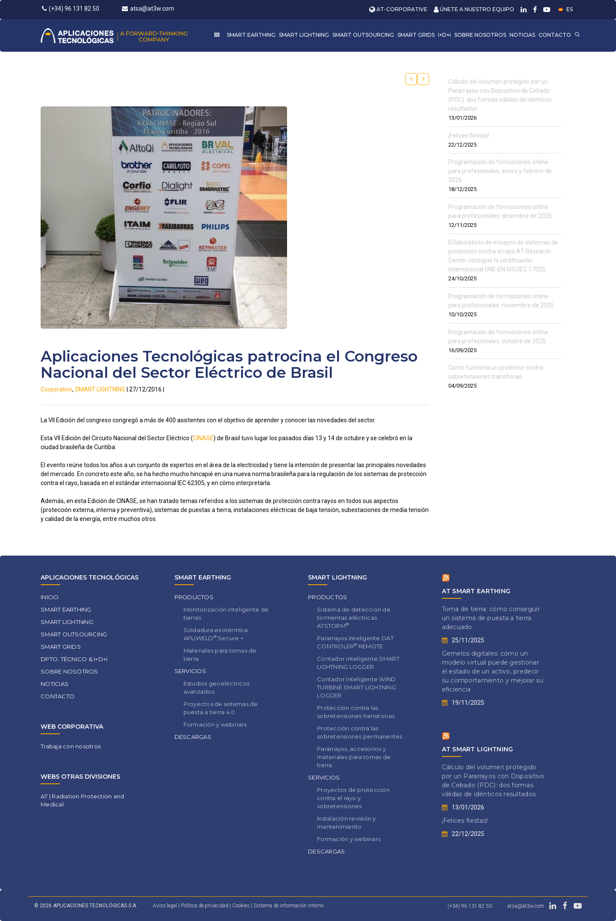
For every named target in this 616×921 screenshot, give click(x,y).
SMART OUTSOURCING (363, 35)
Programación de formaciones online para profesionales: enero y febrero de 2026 (500, 171)
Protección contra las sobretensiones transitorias (355, 711)
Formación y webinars (215, 724)
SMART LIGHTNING (304, 35)
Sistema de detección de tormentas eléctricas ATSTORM (354, 617)
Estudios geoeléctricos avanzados (217, 687)
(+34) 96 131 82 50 (70, 8)
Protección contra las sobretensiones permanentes (360, 732)
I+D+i (444, 35)
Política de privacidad (205, 906)
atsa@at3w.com (148, 8)
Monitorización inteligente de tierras (226, 613)
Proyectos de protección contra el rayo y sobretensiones (353, 797)
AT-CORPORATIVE (398, 9)
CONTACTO (555, 35)
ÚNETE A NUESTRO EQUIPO (474, 9)
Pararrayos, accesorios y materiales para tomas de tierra (354, 756)
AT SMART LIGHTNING (477, 749)
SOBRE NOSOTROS (480, 35)
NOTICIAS (522, 35)
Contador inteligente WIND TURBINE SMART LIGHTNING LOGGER (356, 687)
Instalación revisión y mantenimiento (346, 822)
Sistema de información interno (288, 906)
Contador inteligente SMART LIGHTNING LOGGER (358, 662)
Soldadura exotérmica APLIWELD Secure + (216, 634)
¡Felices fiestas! (468, 135)
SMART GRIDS (416, 35)
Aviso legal (165, 906)
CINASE (203, 438)
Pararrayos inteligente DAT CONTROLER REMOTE (355, 642)
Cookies (241, 906)
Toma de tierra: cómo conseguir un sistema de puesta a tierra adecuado (491, 618)
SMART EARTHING (251, 35)
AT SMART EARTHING (476, 591)
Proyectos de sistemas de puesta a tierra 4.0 (221, 707)
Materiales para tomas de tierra (220, 654)
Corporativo (56, 389)
